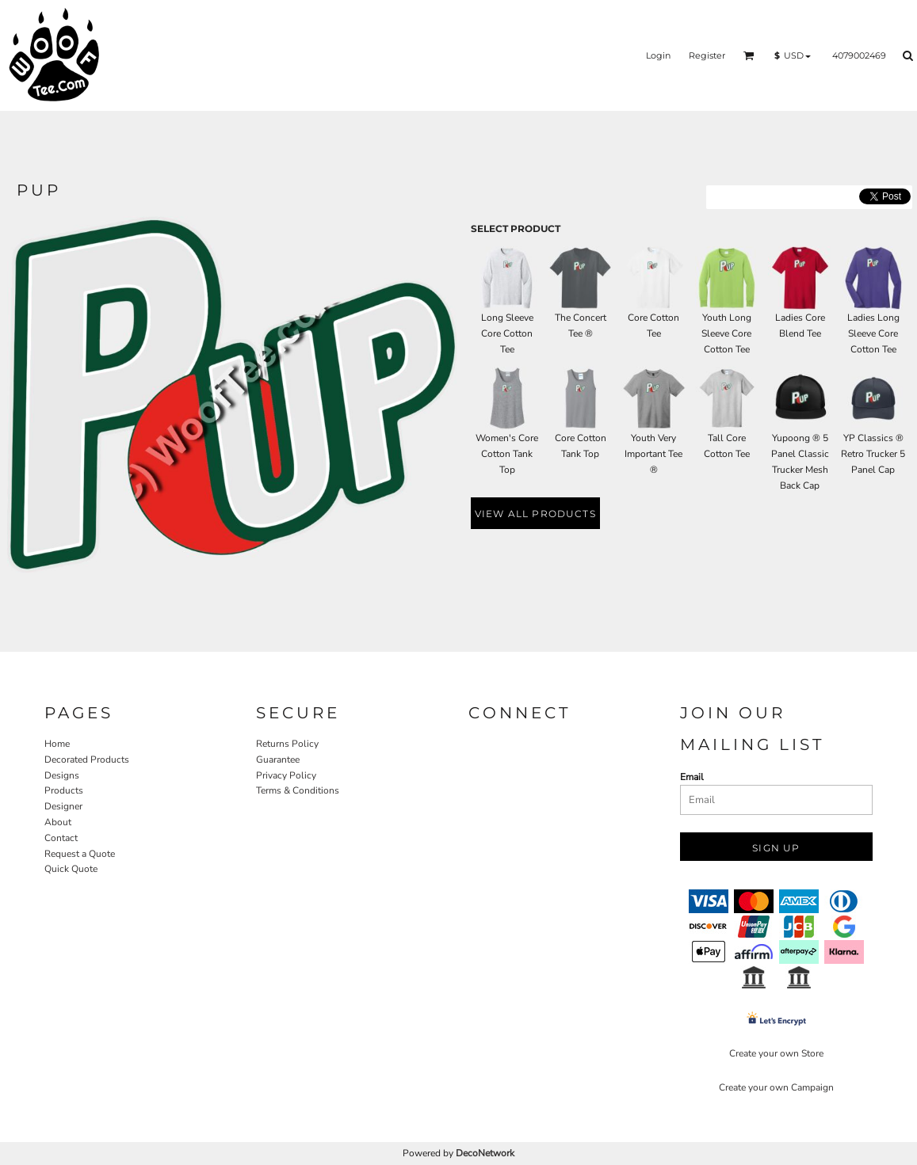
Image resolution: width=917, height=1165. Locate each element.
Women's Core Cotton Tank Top (507, 454)
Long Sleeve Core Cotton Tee (507, 333)
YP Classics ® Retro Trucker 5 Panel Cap (873, 454)
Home (57, 743)
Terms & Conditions (297, 790)
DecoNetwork (485, 1153)
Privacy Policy (286, 775)
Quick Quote (70, 868)
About (57, 822)
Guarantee (278, 759)
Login (658, 55)
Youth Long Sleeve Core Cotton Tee (726, 333)
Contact (61, 838)
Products (63, 790)
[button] (749, 55)
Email (692, 777)
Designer (63, 806)
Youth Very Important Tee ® (653, 454)
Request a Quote (79, 853)
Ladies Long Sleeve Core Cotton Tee (873, 333)
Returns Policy (287, 743)
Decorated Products (86, 759)
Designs (61, 775)
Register (707, 55)
